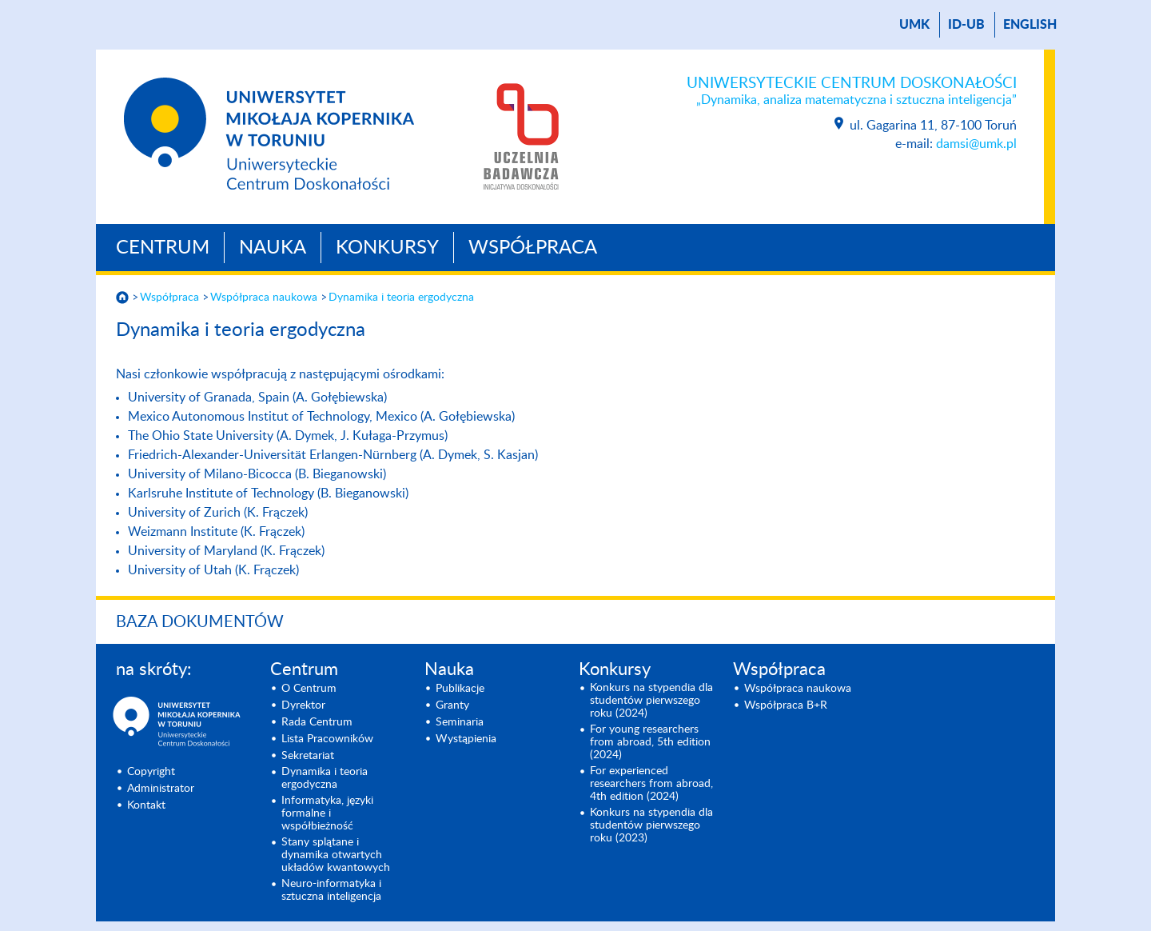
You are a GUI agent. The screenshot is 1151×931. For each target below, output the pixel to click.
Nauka (272, 248)
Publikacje (460, 688)
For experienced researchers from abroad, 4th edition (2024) (651, 783)
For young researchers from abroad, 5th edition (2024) (650, 742)
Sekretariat (307, 755)
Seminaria (460, 722)
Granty (452, 705)
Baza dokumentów (200, 622)
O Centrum (309, 688)
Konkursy (387, 248)
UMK (914, 24)
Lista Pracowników (327, 739)
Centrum (162, 248)
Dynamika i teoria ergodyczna (401, 297)
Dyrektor (303, 705)
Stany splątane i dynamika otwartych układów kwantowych (335, 855)
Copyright (151, 771)
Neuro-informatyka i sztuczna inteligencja (331, 890)
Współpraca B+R (785, 705)
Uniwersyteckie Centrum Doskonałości (852, 92)
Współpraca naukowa (263, 297)
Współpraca (532, 248)
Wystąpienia (466, 739)
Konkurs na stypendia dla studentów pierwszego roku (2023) (651, 825)
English (1030, 24)
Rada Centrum (316, 722)
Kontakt (146, 805)
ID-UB (966, 24)
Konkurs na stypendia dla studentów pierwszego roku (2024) (651, 700)
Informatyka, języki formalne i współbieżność (327, 813)
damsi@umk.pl (976, 144)
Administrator (160, 788)
